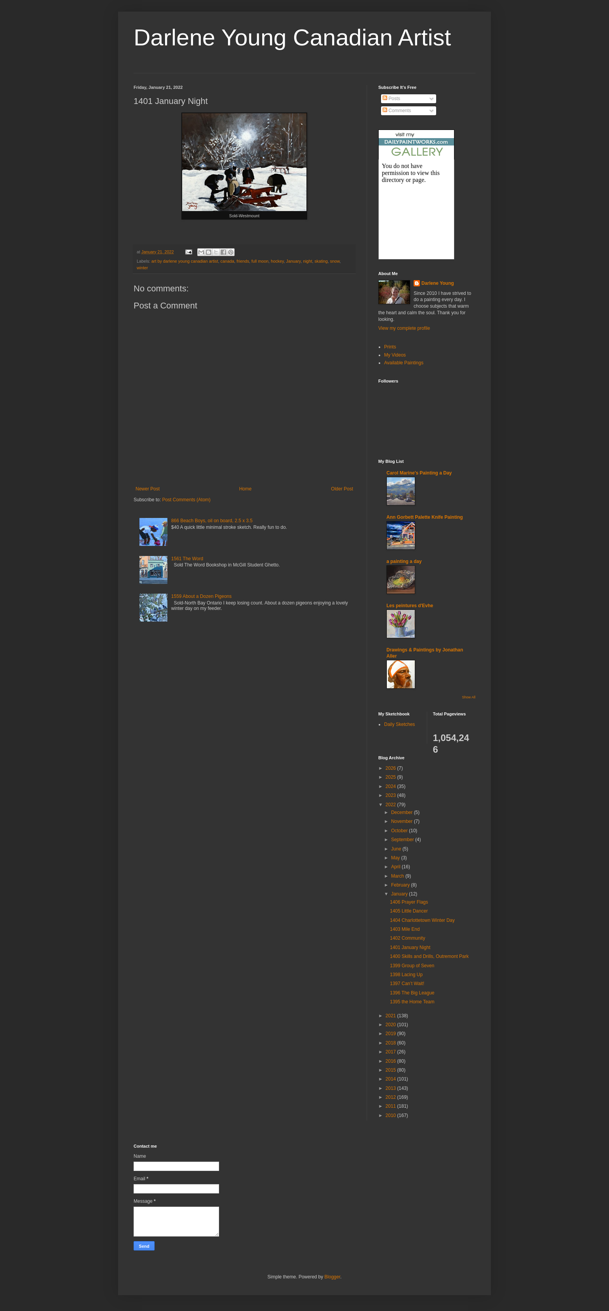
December (402, 812)
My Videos (395, 355)
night (307, 261)
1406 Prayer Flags (409, 902)
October (400, 830)
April (396, 866)
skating (321, 261)
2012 (391, 1097)
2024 (391, 786)
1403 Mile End (405, 929)
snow (335, 261)
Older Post (342, 489)
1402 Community (407, 938)
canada (227, 261)
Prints (390, 347)
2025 (391, 777)
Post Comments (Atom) (186, 499)
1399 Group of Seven (412, 965)
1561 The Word (187, 558)
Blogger (332, 1277)
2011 (391, 1106)
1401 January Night (410, 947)
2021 (391, 1015)
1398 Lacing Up (406, 974)
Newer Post (148, 489)
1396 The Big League (412, 993)
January (293, 261)
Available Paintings (403, 362)
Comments (397, 110)
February (401, 885)
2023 (391, 795)
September (403, 839)
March (398, 876)
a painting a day (404, 561)
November (402, 821)
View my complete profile (404, 328)
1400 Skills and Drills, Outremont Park (429, 956)
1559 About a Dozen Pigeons (201, 596)
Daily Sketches (399, 724)
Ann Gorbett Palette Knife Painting (424, 517)
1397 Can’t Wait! (407, 983)
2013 (391, 1088)
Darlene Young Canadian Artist (292, 37)
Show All (468, 697)
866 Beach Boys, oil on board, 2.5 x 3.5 (211, 520)
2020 (391, 1024)
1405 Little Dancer (409, 911)
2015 (391, 1070)
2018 (391, 1043)
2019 (391, 1033)
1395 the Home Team (412, 1001)
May (396, 858)
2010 (391, 1115)
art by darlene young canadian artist (184, 261)
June (396, 849)
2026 (391, 768)
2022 (391, 804)
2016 (391, 1061)
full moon (259, 261)
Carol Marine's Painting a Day (419, 473)
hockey (277, 261)
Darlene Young (437, 283)
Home (245, 489)
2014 (391, 1079)
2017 (391, 1052)
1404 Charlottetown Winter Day (422, 920)
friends (243, 261)
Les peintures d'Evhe (409, 605)
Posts (391, 98)
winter (142, 267)
